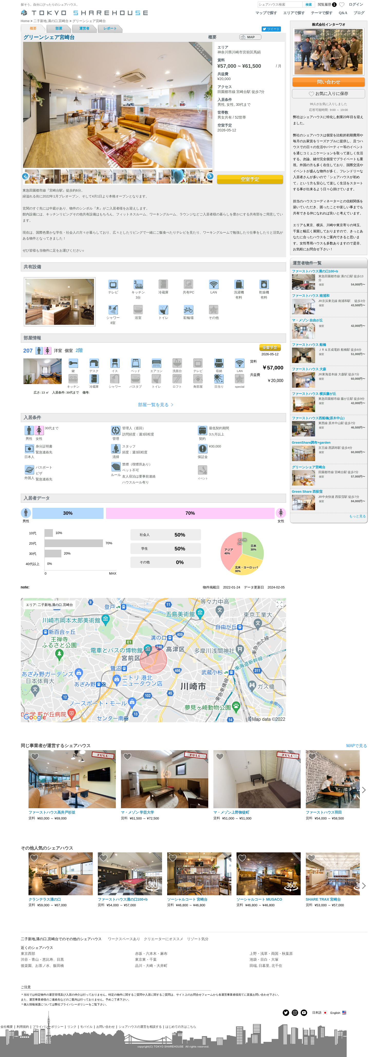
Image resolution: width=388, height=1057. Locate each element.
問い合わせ (328, 81)
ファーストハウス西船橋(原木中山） (319, 418)
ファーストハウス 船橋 (309, 345)
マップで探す (266, 13)
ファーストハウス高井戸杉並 (52, 812)
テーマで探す (322, 13)
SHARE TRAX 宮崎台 (323, 899)
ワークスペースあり (124, 939)
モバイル (86, 1026)
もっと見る (357, 516)
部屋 (58, 28)
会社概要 (7, 1026)
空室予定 (250, 179)
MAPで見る (356, 746)
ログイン (356, 4)
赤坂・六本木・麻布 (151, 953)
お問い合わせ (105, 1026)
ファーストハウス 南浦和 (311, 296)
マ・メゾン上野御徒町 (231, 812)
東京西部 (28, 953)
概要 (33, 28)
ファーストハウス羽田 (324, 812)
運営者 (84, 28)
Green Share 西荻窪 (307, 491)
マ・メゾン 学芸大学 (137, 812)
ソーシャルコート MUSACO (259, 899)
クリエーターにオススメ (163, 939)
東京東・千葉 (146, 959)
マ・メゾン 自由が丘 (307, 320)
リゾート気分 (198, 939)
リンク (72, 1026)
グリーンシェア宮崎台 (308, 467)
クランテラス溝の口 (45, 899)
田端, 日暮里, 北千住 (266, 966)
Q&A (343, 13)
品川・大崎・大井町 (151, 966)
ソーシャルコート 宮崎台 (187, 899)
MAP (251, 37)
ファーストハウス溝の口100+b (315, 271)
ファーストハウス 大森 (309, 369)
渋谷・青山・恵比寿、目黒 (42, 959)
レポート (110, 28)
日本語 (320, 1013)
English (338, 1013)
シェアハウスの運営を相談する (140, 1026)
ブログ (359, 13)
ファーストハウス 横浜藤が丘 (314, 394)
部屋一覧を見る (153, 404)
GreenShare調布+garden (311, 442)
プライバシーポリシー (48, 1026)
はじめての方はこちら (180, 1026)
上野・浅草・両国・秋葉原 (271, 953)
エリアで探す (294, 13)
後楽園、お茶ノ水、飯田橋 (42, 966)
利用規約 (23, 1026)
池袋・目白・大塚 (264, 959)
